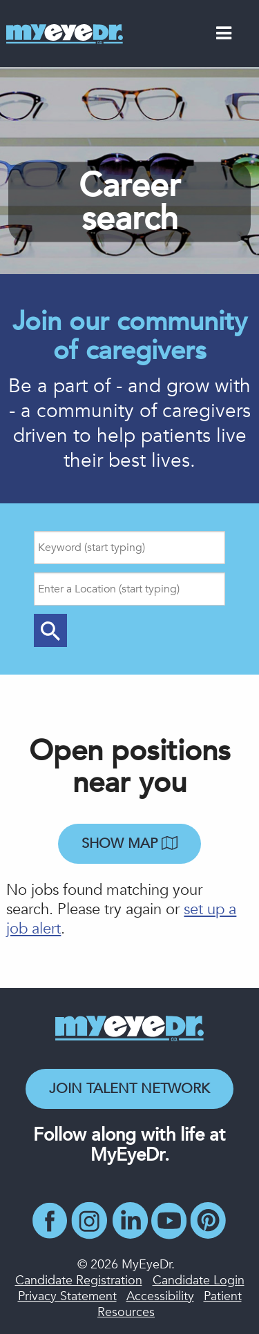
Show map (129, 843)
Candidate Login (198, 1280)
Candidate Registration (78, 1280)
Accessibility (160, 1296)
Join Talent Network (129, 1088)
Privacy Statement (67, 1296)
